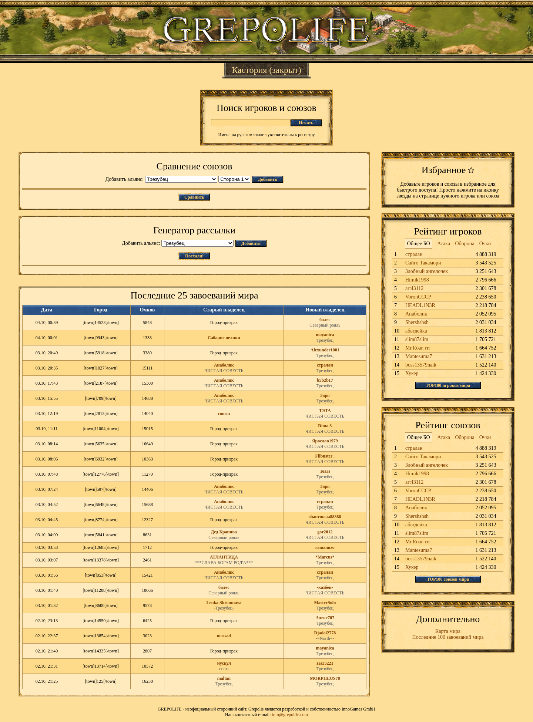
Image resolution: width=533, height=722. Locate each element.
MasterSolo (325, 602)
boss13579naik (420, 365)
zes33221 (324, 663)
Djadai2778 (325, 632)
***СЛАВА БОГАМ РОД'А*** (224, 562)
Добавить (267, 179)
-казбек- (325, 587)
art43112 (414, 288)
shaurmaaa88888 (325, 516)
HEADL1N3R (420, 305)
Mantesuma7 (418, 356)
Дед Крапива (224, 531)
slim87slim (416, 339)
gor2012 (324, 531)
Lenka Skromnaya (223, 602)
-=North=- (325, 638)
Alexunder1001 (325, 349)
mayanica (325, 334)
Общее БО (418, 243)
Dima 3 (325, 425)
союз (223, 668)
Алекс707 (325, 617)
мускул (224, 663)
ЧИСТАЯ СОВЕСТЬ (223, 370)
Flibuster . (325, 456)
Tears (325, 471)
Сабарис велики (224, 337)
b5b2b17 (325, 380)
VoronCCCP (418, 297)
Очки (485, 243)
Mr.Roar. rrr (417, 348)
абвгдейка (416, 331)
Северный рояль (324, 325)
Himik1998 (417, 280)
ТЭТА (325, 410)
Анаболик (224, 365)
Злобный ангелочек (426, 271)
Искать (306, 122)
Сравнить (194, 197)
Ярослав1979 (325, 440)
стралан (325, 365)
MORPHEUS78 (325, 678)
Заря (325, 395)
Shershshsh (417, 322)
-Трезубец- (224, 608)
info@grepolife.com (290, 714)
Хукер (412, 373)
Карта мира (447, 631)
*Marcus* (324, 557)
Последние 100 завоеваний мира (448, 637)
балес (325, 319)
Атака (443, 243)
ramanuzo (325, 547)
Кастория (249, 70)
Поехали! (194, 256)
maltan (224, 678)
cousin (224, 413)
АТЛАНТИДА (224, 557)
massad (224, 635)
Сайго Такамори (423, 263)
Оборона (464, 243)
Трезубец (324, 340)
